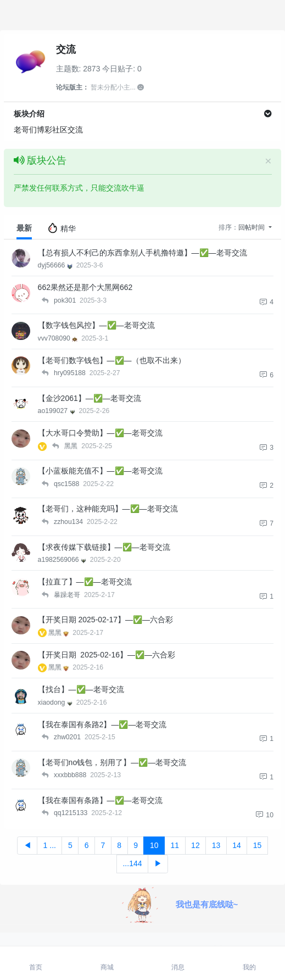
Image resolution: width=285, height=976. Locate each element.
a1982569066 (63, 560)
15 (257, 845)
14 (236, 845)
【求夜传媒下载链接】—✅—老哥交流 (104, 547)
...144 (132, 863)
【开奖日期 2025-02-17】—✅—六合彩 (106, 619)
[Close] (268, 160)
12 (195, 845)
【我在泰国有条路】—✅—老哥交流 (100, 800)
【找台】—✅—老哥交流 (81, 689)
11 (175, 845)
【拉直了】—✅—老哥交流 (85, 581)
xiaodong (56, 702)
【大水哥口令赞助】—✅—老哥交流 (100, 432)
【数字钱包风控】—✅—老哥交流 (96, 325)
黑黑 (59, 633)
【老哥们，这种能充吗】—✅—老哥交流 (108, 508)
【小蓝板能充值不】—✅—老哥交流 (100, 470)
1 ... (49, 845)
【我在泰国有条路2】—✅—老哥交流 (102, 724)
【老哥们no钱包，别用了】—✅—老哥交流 (112, 762)
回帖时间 (252, 227)
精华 (61, 227)
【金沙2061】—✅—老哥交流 (89, 398)
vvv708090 (59, 338)
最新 (24, 228)
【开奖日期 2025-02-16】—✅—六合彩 (106, 654)
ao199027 (57, 411)
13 (216, 845)
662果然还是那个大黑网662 (85, 287)
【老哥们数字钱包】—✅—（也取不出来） (112, 360)
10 (154, 845)
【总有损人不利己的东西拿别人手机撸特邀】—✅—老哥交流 (142, 252)
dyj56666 (56, 265)
